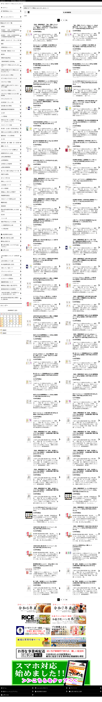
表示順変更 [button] (67, 12)
